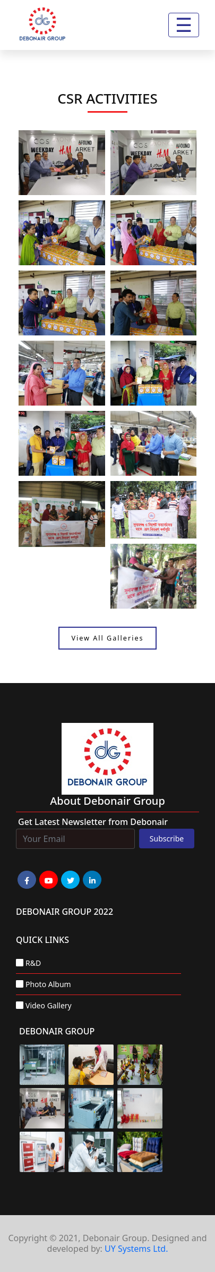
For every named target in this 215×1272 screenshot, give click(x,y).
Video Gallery (48, 1005)
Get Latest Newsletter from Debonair (93, 822)
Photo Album (48, 984)
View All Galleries (107, 638)
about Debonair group (107, 801)
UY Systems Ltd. (136, 1248)
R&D (33, 963)
